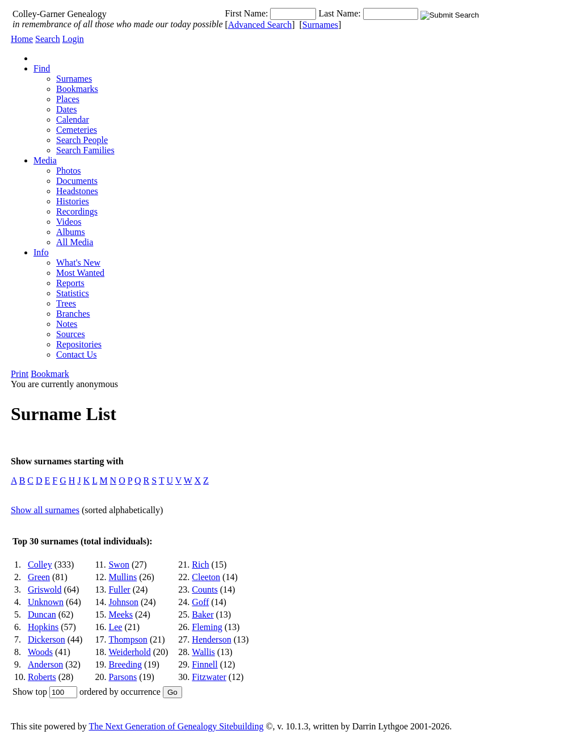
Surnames (320, 25)
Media (45, 160)
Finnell (204, 664)
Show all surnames (45, 510)
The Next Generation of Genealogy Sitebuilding (176, 726)
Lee (115, 627)
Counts (204, 589)
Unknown (46, 602)
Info (41, 252)
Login (73, 39)
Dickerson (46, 639)
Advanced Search (260, 25)
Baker (202, 614)
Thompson (127, 639)
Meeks (120, 614)
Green (39, 577)
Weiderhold (129, 652)
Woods (40, 652)
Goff (200, 602)
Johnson (123, 602)
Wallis (203, 652)
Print (19, 374)
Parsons (122, 677)
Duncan (42, 614)
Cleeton (206, 577)
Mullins (122, 577)
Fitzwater (209, 677)
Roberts (42, 677)
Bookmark (50, 374)
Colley (40, 564)
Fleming (207, 627)
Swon (118, 564)
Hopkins (43, 627)
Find (41, 68)
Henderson (211, 639)
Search (47, 39)
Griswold (45, 589)
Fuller (119, 589)
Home (22, 39)
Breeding (125, 664)
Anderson (45, 664)
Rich (200, 564)
